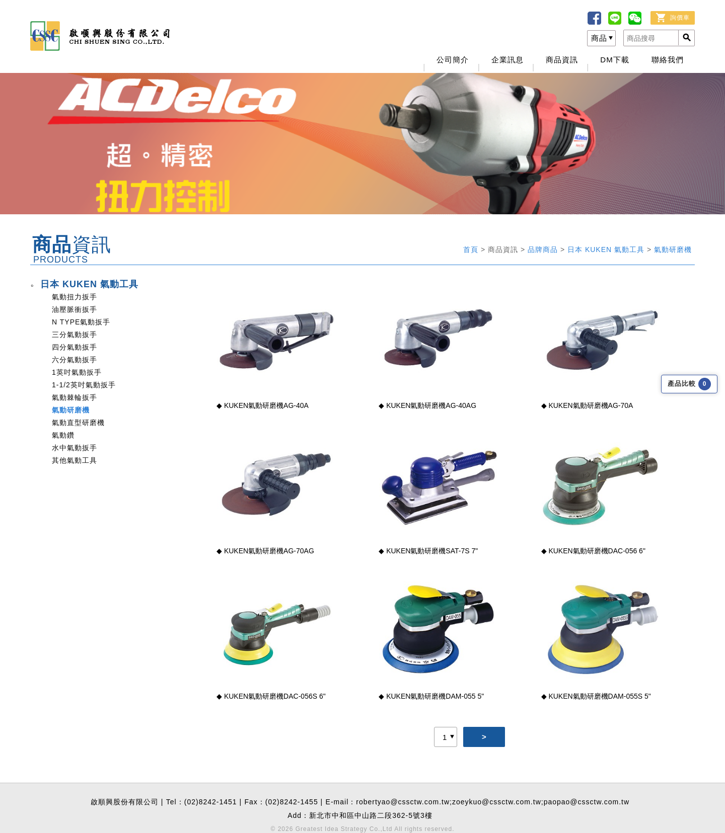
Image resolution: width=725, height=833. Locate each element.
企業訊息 (507, 59)
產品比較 (689, 384)
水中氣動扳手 (74, 448)
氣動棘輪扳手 (74, 397)
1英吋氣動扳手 (77, 372)
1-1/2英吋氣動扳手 (84, 385)
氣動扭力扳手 (74, 297)
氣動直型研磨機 (78, 423)
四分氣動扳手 (74, 347)
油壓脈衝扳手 (74, 309)
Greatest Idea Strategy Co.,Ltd (344, 828)
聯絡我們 (667, 59)
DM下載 (614, 59)
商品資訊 (562, 59)
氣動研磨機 (673, 249)
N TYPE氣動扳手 (81, 322)
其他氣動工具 (74, 460)
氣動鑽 (63, 435)
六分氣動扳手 (74, 360)
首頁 (472, 249)
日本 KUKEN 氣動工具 (607, 249)
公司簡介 (453, 59)
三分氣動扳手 (74, 334)
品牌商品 (544, 249)
